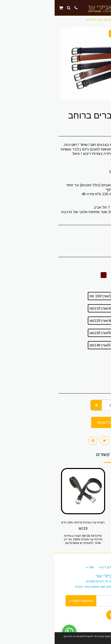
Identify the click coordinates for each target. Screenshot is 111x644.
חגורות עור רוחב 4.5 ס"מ (47, 19)
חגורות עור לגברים (77, 19)
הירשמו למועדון (26, 601)
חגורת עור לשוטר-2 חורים (82, 522)
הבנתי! (93, 638)
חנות (96, 19)
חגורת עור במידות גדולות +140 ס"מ (28, 522)
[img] (83, 491)
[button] (105, 7)
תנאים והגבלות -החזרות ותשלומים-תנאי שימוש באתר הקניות (57, 586)
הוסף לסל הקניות (55, 422)
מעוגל (98, 385)
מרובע (98, 376)
